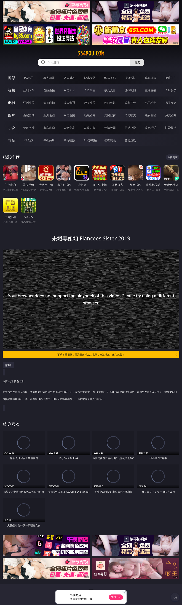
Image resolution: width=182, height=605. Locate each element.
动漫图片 (89, 115)
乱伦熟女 (150, 103)
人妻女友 (69, 128)
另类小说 (130, 128)
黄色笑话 (150, 128)
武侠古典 (89, 128)
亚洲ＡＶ (28, 90)
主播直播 (150, 90)
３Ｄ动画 (89, 90)
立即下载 (116, 597)
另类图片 (170, 115)
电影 (11, 102)
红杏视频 (110, 140)
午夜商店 (49, 140)
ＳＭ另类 (170, 90)
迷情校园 (110, 128)
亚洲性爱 (28, 103)
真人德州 (49, 78)
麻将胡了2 (109, 78)
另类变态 (170, 103)
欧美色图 (69, 115)
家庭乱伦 (49, 128)
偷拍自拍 (49, 103)
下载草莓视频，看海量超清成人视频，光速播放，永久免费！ (117, 354)
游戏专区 (89, 78)
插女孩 (29, 140)
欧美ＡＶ (69, 90)
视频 (11, 90)
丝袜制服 (130, 90)
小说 (11, 127)
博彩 (11, 77)
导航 (11, 140)
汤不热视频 (90, 140)
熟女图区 (150, 115)
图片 (11, 115)
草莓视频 (69, 140)
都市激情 (28, 128)
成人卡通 (69, 103)
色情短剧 (130, 140)
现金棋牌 (150, 78)
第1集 (8, 365)
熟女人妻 (110, 90)
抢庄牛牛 (170, 78)
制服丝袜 (110, 103)
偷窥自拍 (28, 115)
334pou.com (91, 53)
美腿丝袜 (110, 115)
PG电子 (28, 78)
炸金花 (130, 78)
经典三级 (130, 103)
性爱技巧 (170, 128)
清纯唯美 (130, 115)
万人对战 (69, 78)
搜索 (137, 62)
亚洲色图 (49, 115)
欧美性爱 (89, 103)
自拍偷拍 (49, 90)
